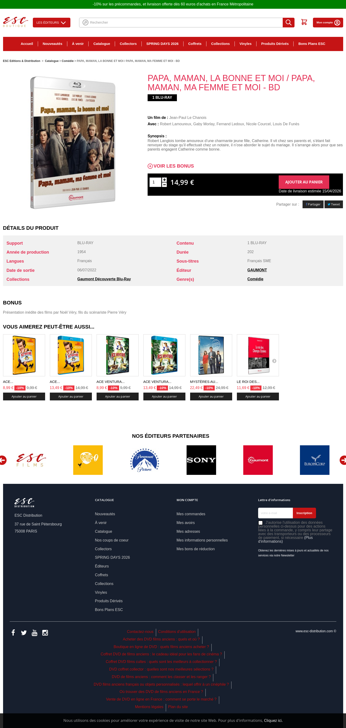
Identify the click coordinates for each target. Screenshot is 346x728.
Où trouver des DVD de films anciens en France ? (161, 692)
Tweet (334, 204)
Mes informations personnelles (202, 540)
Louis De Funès (286, 124)
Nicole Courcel (258, 124)
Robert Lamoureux (175, 124)
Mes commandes (191, 514)
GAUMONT (257, 270)
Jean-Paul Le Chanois (187, 118)
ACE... (8, 382)
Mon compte (328, 22)
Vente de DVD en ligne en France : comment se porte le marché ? (161, 699)
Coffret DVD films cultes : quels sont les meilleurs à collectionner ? (161, 662)
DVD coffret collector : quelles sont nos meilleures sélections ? (161, 669)
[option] (31, 460)
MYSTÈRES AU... (204, 382)
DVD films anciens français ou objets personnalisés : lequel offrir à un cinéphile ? (161, 684)
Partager (313, 204)
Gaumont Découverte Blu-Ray (104, 279)
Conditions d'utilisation (177, 632)
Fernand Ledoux (230, 124)
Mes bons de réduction (196, 549)
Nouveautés (52, 44)
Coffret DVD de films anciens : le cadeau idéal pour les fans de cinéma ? (161, 654)
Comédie (256, 279)
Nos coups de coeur (111, 540)
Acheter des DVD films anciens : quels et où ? (161, 639)
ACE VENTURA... (111, 382)
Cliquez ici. (273, 720)
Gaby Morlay (203, 124)
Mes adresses (188, 531)
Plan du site (178, 707)
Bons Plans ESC (311, 44)
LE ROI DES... (248, 382)
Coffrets (194, 44)
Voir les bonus (174, 166)
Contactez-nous (140, 632)
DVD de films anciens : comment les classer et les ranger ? (161, 677)
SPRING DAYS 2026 (162, 44)
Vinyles (245, 44)
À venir (78, 44)
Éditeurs (102, 566)
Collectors (128, 44)
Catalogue (101, 44)
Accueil (27, 44)
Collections (220, 44)
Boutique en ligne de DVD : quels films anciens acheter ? (161, 647)
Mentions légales (149, 707)
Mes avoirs (186, 523)
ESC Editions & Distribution (21, 61)
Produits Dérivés (275, 44)
